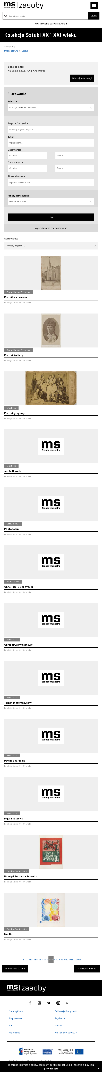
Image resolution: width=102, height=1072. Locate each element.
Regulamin (60, 1018)
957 (41, 959)
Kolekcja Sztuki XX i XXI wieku (51, 107)
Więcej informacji (82, 78)
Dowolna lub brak (51, 201)
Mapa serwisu (15, 1018)
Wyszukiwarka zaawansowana (50, 23)
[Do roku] (75, 155)
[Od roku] (27, 155)
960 (56, 959)
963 (71, 959)
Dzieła (25, 50)
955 (31, 959)
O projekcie (14, 1032)
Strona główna (11, 50)
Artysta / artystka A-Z (51, 245)
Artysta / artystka (18, 123)
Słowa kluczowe (16, 176)
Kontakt (58, 1025)
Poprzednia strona (15, 968)
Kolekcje (12, 101)
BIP (10, 1025)
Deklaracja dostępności (66, 1011)
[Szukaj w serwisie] (45, 16)
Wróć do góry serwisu (66, 1032)
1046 (78, 959)
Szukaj (94, 15)
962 (66, 959)
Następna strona (87, 968)
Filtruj (51, 217)
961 (61, 959)
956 (36, 959)
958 (46, 959)
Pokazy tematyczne (18, 195)
